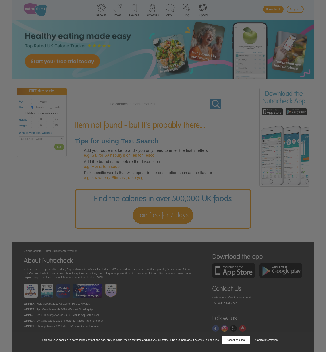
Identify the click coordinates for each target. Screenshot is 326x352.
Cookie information (266, 340)
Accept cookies (236, 340)
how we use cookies (207, 340)
